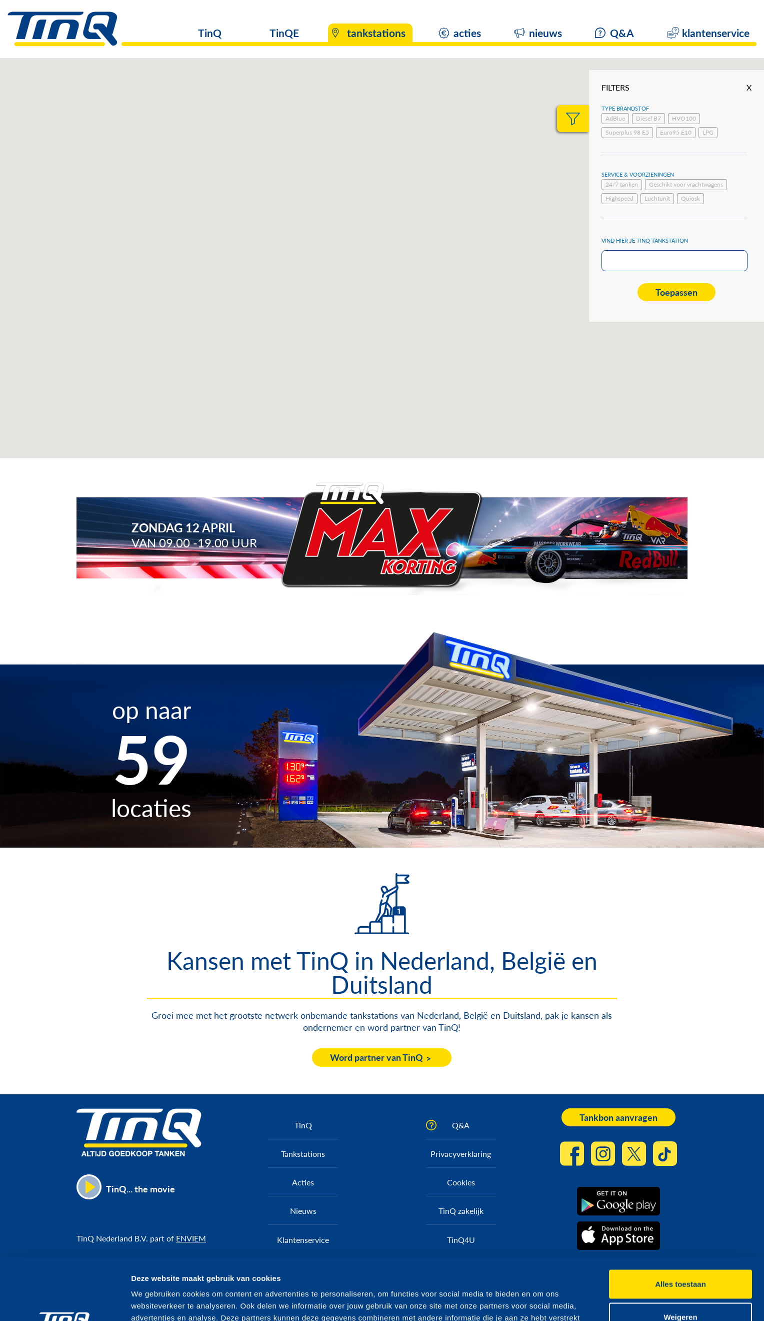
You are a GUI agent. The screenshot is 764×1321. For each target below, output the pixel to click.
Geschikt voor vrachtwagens (686, 184)
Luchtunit (657, 198)
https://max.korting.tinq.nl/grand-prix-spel (578, 534)
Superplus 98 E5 (627, 132)
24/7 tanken (622, 184)
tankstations (376, 33)
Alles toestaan (680, 1222)
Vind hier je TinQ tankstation (645, 240)
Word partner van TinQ (376, 1057)
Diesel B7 (648, 118)
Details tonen (540, 1301)
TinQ (210, 33)
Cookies (461, 1182)
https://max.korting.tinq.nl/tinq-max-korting (272, 534)
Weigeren (680, 1255)
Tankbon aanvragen (619, 1117)
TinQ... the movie (140, 1188)
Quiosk (690, 198)
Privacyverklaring (460, 1153)
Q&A (622, 33)
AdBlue (615, 118)
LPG (708, 132)
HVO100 (684, 118)
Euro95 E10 (676, 132)
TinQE (284, 33)
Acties (303, 1182)
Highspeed (620, 198)
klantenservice (716, 33)
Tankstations (303, 1153)
